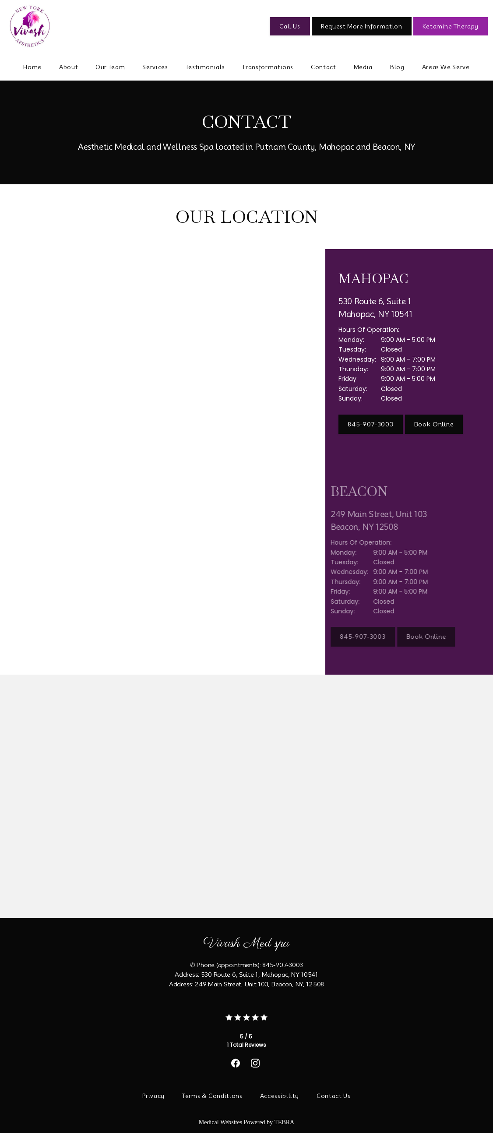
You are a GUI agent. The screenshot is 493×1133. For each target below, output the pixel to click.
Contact (323, 66)
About (68, 66)
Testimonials (205, 66)
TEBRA (284, 1122)
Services (155, 66)
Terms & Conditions (212, 1095)
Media (363, 66)
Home (32, 66)
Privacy (153, 1095)
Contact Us (334, 1095)
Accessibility (279, 1095)
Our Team (110, 66)
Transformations (267, 66)
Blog (397, 66)
